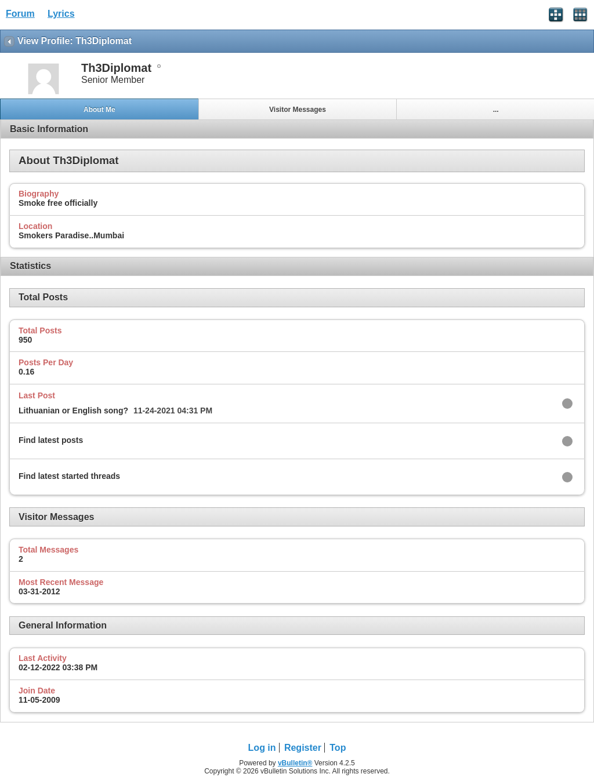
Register (302, 748)
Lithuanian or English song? (73, 410)
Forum (20, 14)
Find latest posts (51, 440)
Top (337, 748)
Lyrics (61, 14)
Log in (262, 748)
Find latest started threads (69, 476)
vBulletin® (295, 763)
